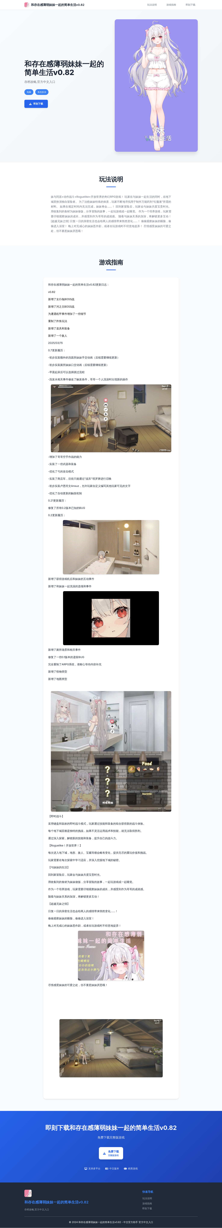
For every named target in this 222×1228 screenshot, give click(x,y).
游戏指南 (171, 4)
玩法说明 (152, 4)
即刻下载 (190, 4)
